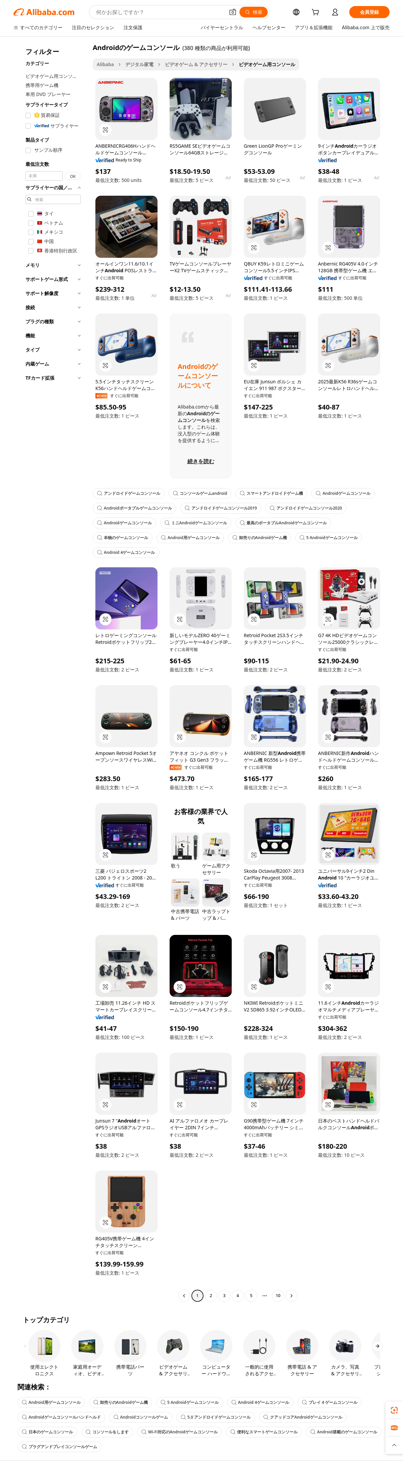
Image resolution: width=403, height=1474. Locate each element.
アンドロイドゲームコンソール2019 (221, 508)
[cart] (317, 13)
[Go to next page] (291, 1296)
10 (278, 1295)
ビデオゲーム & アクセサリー (196, 64)
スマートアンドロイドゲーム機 (271, 493)
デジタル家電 (139, 64)
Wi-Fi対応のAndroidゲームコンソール (179, 1432)
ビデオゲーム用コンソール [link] (267, 64)
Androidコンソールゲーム (141, 1417)
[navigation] (51, 672)
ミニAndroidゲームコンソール (196, 523)
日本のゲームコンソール (47, 1432)
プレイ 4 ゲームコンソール (329, 1402)
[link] (394, 1410)
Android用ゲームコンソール (190, 537)
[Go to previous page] (184, 1296)
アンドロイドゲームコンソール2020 (306, 508)
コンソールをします (107, 1432)
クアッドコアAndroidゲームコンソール (302, 1417)
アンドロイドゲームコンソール (128, 493)
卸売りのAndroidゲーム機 (259, 537)
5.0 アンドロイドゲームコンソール (216, 1417)
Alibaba (105, 64)
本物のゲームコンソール (122, 537)
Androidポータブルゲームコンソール (134, 508)
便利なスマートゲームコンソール (264, 1432)
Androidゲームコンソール (343, 493)
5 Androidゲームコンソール (329, 537)
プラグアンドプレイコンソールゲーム (59, 1446)
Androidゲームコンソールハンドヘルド (61, 1417)
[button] (233, 12)
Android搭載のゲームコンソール (343, 1432)
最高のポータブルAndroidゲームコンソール (283, 523)
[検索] (253, 12)
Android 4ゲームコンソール (126, 552)
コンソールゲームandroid (200, 493)
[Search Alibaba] (159, 12)
